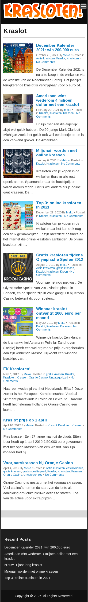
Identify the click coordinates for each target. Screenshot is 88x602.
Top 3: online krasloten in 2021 (58, 205)
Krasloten (73, 58)
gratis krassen (65, 268)
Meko (66, 55)
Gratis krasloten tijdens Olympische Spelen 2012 (59, 257)
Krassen (68, 113)
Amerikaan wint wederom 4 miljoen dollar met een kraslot (57, 100)
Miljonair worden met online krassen (56, 152)
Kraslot (60, 58)
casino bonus (74, 468)
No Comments (45, 62)
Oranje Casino (38, 377)
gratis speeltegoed (34, 471)
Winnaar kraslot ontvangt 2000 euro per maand (58, 313)
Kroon (64, 271)
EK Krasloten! (17, 369)
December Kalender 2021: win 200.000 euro (57, 47)
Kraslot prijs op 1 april (25, 420)
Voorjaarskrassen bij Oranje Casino (38, 463)
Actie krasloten (45, 58)
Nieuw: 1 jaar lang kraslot (23, 565)
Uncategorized (58, 377)
